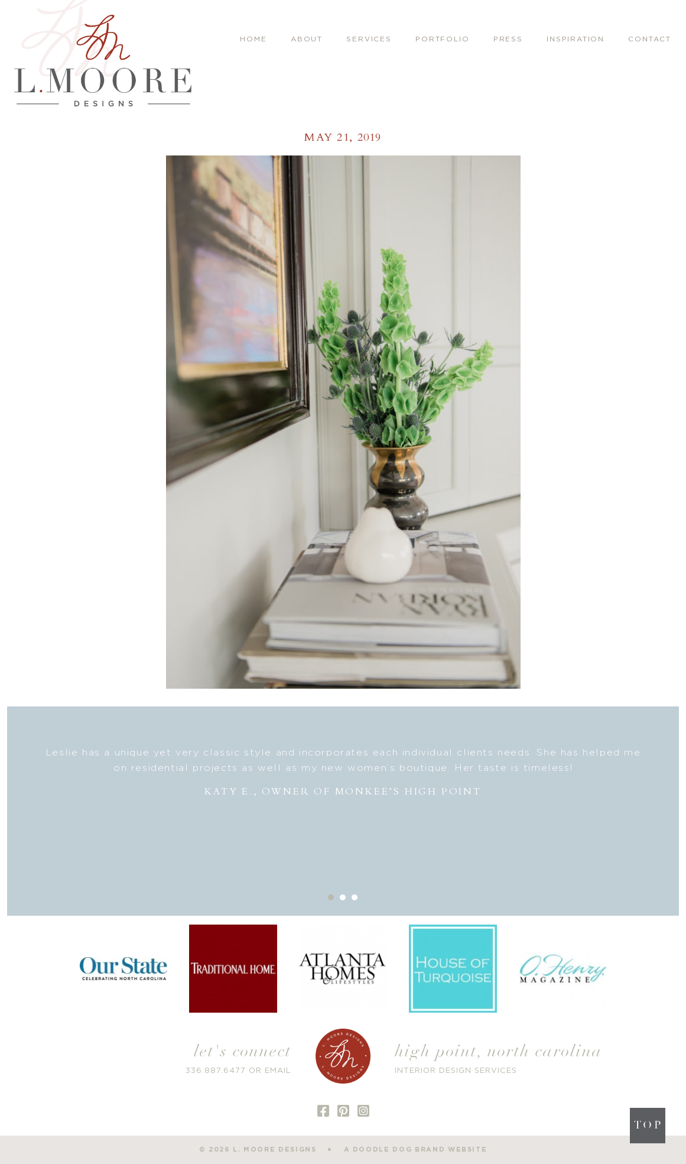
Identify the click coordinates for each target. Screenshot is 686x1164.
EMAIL (278, 1071)
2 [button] (343, 897)
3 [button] (354, 897)
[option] (343, 772)
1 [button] (331, 897)
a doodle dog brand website (415, 1149)
